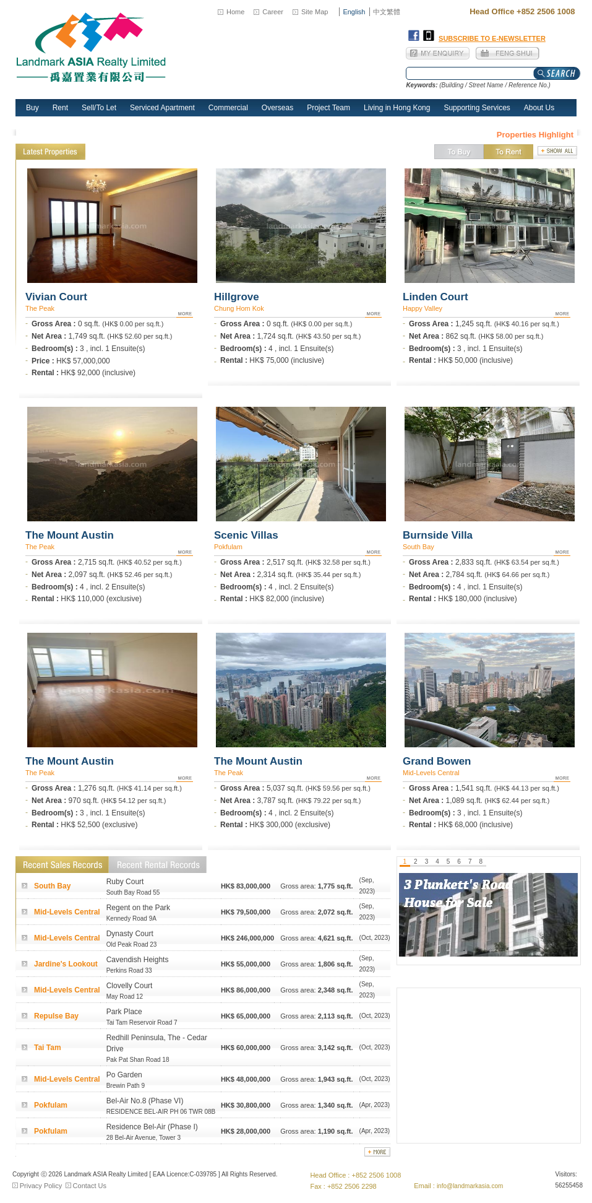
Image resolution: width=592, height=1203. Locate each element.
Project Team (328, 107)
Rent (60, 107)
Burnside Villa (438, 535)
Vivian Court (56, 297)
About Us (539, 107)
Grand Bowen (437, 761)
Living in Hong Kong (397, 107)
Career (272, 11)
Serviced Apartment (162, 107)
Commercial (228, 107)
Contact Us (89, 1185)
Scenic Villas (246, 535)
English (354, 11)
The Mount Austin (69, 535)
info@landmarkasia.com (470, 1186)
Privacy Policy (41, 1185)
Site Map (314, 11)
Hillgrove (236, 297)
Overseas (277, 107)
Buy (32, 107)
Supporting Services (477, 107)
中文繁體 (386, 11)
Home (235, 11)
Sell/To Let (99, 107)
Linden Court (435, 297)
